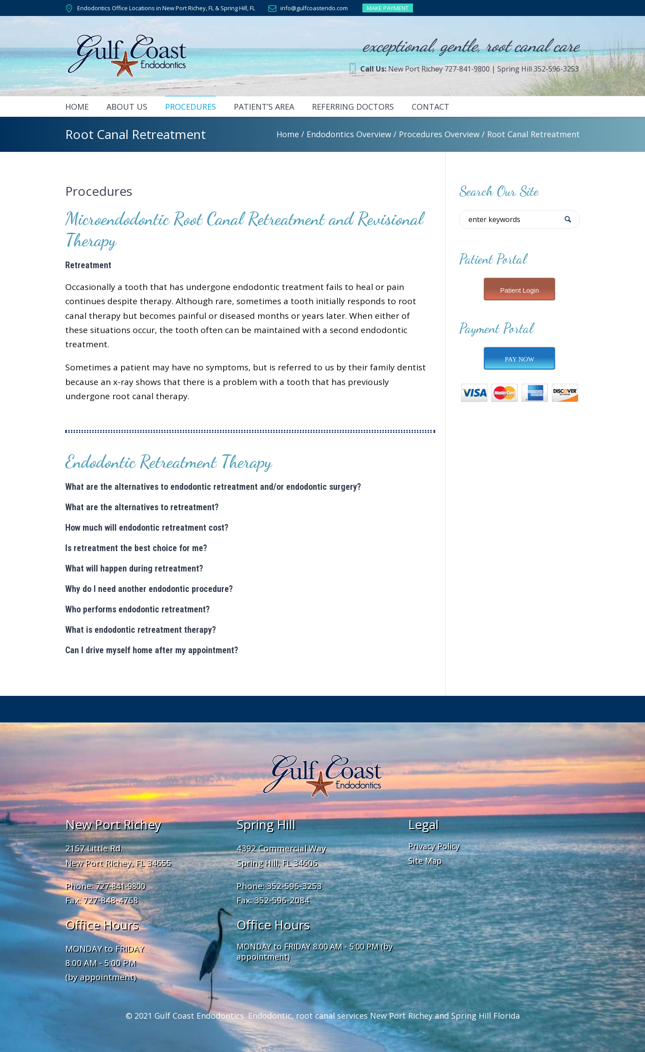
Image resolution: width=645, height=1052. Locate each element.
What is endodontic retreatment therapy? (140, 629)
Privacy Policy (434, 846)
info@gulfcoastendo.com (314, 8)
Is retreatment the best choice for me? (136, 548)
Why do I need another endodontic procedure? (149, 589)
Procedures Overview (439, 134)
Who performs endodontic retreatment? (137, 609)
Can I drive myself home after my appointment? (151, 650)
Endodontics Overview (349, 134)
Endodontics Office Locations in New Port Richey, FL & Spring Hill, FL (166, 8)
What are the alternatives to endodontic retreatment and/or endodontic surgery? (213, 486)
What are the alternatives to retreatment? (142, 507)
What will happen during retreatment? (134, 568)
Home (287, 134)
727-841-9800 (120, 886)
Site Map (425, 860)
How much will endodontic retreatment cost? (146, 527)
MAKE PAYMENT (388, 8)
